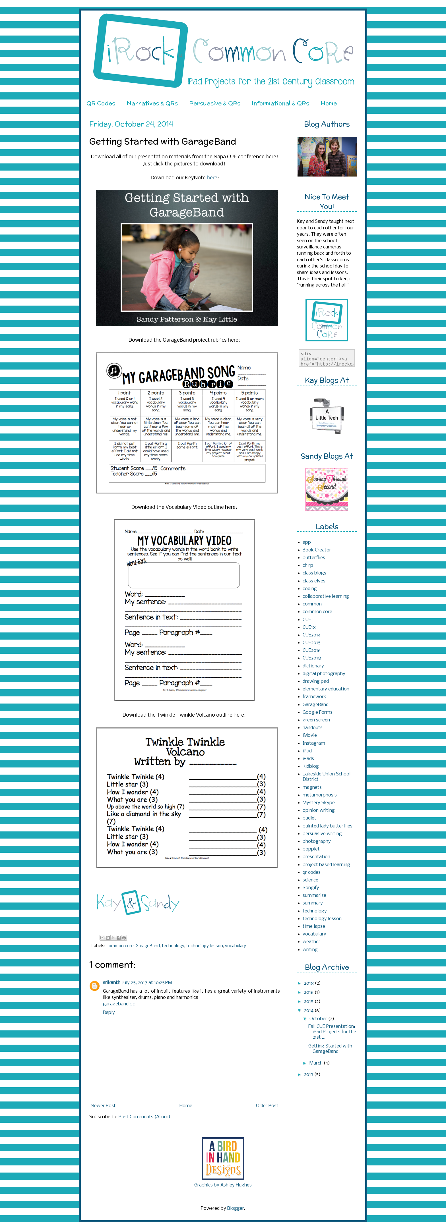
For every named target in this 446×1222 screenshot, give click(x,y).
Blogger (235, 1208)
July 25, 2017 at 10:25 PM (147, 983)
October (318, 1019)
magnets (312, 787)
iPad (307, 751)
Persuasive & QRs (214, 103)
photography (317, 841)
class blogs (314, 573)
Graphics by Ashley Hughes (223, 1185)
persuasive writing (322, 834)
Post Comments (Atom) (144, 1117)
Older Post (267, 1106)
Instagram (314, 743)
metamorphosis (320, 795)
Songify (311, 888)
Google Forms (318, 712)
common (312, 604)
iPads (308, 759)
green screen (316, 720)
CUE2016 (312, 650)
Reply (109, 1012)
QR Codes (100, 103)
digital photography (324, 674)
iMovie (310, 735)
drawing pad (316, 681)
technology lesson (204, 946)
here (212, 178)
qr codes (312, 872)
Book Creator (317, 550)
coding (310, 589)
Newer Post (103, 1106)
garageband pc (119, 1004)
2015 (309, 1001)
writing (310, 950)
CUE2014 (312, 635)
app (307, 542)
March (316, 1063)
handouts (313, 728)
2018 (309, 983)
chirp (308, 565)
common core (120, 946)
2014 (309, 1010)
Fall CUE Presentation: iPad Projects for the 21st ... (332, 1032)
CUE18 (309, 627)
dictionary (313, 666)
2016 (309, 992)
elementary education (326, 689)
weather (311, 942)
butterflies (314, 558)
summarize (314, 895)
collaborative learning (326, 596)
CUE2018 (312, 658)
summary (313, 903)
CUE (307, 620)
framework (314, 697)
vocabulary (235, 946)
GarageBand (148, 946)
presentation (316, 857)
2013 (309, 1074)
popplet (311, 849)
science (310, 880)
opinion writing (319, 810)
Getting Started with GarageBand (330, 1048)
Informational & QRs (280, 103)
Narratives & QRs (152, 103)
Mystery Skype (319, 803)
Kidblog (311, 766)
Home (329, 103)
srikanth (111, 983)
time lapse (314, 926)
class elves (314, 581)
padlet (309, 818)
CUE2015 (312, 643)
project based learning (326, 865)
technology (173, 946)
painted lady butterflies (327, 826)
